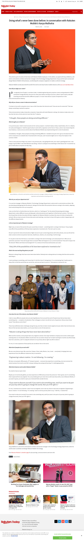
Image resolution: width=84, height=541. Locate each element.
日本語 (80, 1)
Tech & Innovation (18, 11)
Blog (20, 17)
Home (16, 17)
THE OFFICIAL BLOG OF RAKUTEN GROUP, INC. (13, 1)
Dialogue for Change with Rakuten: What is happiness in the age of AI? (16, 506)
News (3, 11)
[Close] (81, 535)
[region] (42, 536)
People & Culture (41, 11)
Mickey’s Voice (9, 11)
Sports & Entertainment (30, 11)
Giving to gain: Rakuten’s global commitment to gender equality (49, 506)
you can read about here (66, 84)
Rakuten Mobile (17, 456)
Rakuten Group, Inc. (72, 1)
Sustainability (50, 11)
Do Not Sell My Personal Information (62, 534)
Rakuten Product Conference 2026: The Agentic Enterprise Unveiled (67, 506)
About (56, 11)
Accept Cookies (62, 538)
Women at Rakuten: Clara (32, 505)
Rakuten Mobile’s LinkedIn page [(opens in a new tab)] (20, 452)
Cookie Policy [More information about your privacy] (14, 536)
